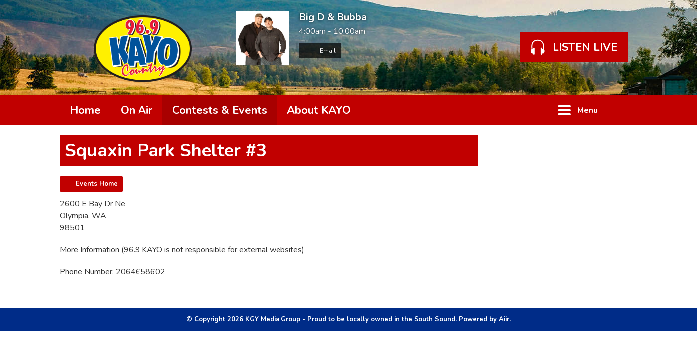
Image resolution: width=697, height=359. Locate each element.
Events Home (97, 184)
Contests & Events (219, 110)
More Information (89, 249)
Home (85, 110)
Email (320, 51)
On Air (136, 110)
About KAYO (319, 110)
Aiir (504, 319)
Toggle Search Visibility (623, 110)
